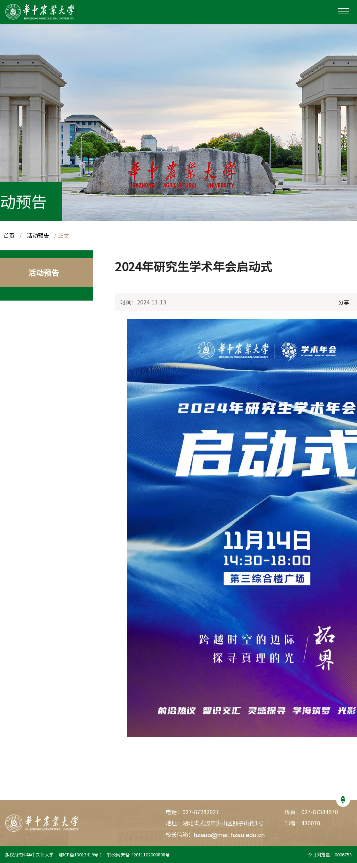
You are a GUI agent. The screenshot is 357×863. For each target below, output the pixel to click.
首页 (9, 235)
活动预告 (38, 235)
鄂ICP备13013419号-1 (81, 854)
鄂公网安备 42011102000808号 (139, 854)
